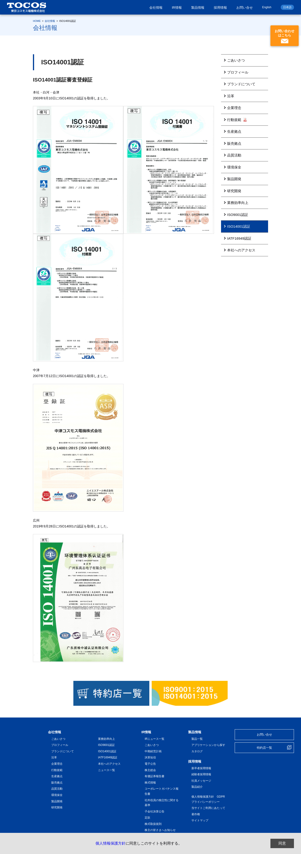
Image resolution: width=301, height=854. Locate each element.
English (266, 7)
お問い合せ (244, 7)
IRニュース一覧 (154, 739)
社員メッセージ (201, 780)
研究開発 (234, 191)
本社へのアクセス (241, 250)
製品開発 (234, 179)
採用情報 (220, 7)
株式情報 (150, 782)
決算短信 (150, 757)
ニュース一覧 (106, 770)
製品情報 (197, 7)
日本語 (287, 7)
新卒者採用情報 (201, 768)
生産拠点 (234, 131)
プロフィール (237, 72)
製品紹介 (197, 786)
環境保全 (234, 167)
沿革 (230, 96)
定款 (147, 817)
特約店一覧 (264, 747)
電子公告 (150, 763)
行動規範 (237, 120)
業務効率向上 (237, 203)
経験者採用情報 (201, 774)
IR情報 (177, 7)
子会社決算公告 (154, 811)
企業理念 (234, 108)
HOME (37, 20)
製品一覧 (197, 739)
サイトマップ (199, 820)
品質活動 (234, 155)
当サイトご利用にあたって (208, 808)
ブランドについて (241, 84)
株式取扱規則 (153, 824)
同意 (282, 843)
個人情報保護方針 (110, 843)
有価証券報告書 (154, 776)
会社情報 (155, 7)
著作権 (195, 814)
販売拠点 (234, 143)
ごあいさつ (236, 60)
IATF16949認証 (239, 238)
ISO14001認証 (238, 226)
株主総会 (150, 770)
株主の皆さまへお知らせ (160, 830)
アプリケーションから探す (208, 745)
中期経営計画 (153, 751)
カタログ (197, 751)
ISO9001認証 (237, 215)
